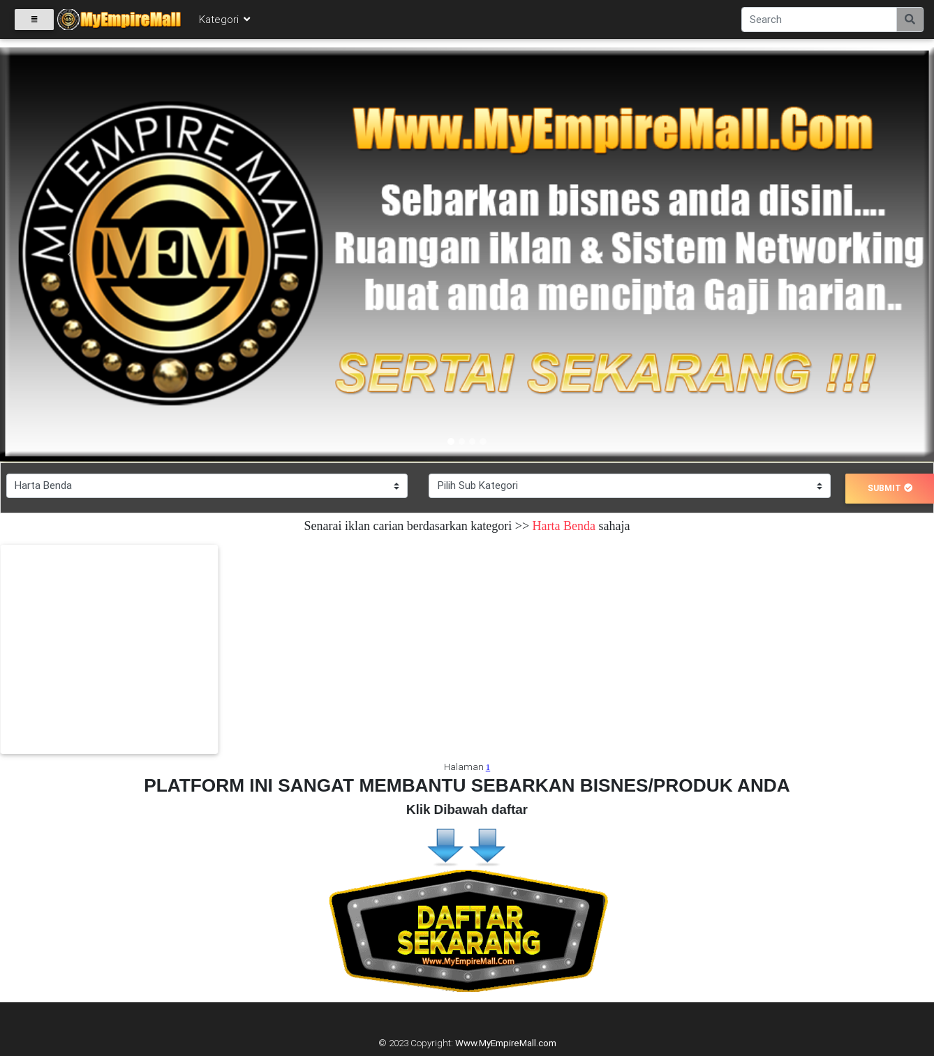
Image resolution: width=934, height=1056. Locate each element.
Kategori (225, 22)
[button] (70, 254)
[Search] (819, 22)
